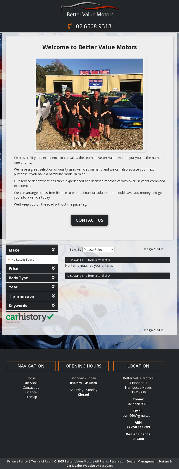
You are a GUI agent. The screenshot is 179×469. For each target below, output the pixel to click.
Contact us (89, 220)
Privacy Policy (17, 461)
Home (31, 378)
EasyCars (106, 465)
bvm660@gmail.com (138, 415)
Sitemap (31, 397)
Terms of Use (41, 461)
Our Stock (31, 383)
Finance (31, 392)
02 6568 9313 (93, 26)
